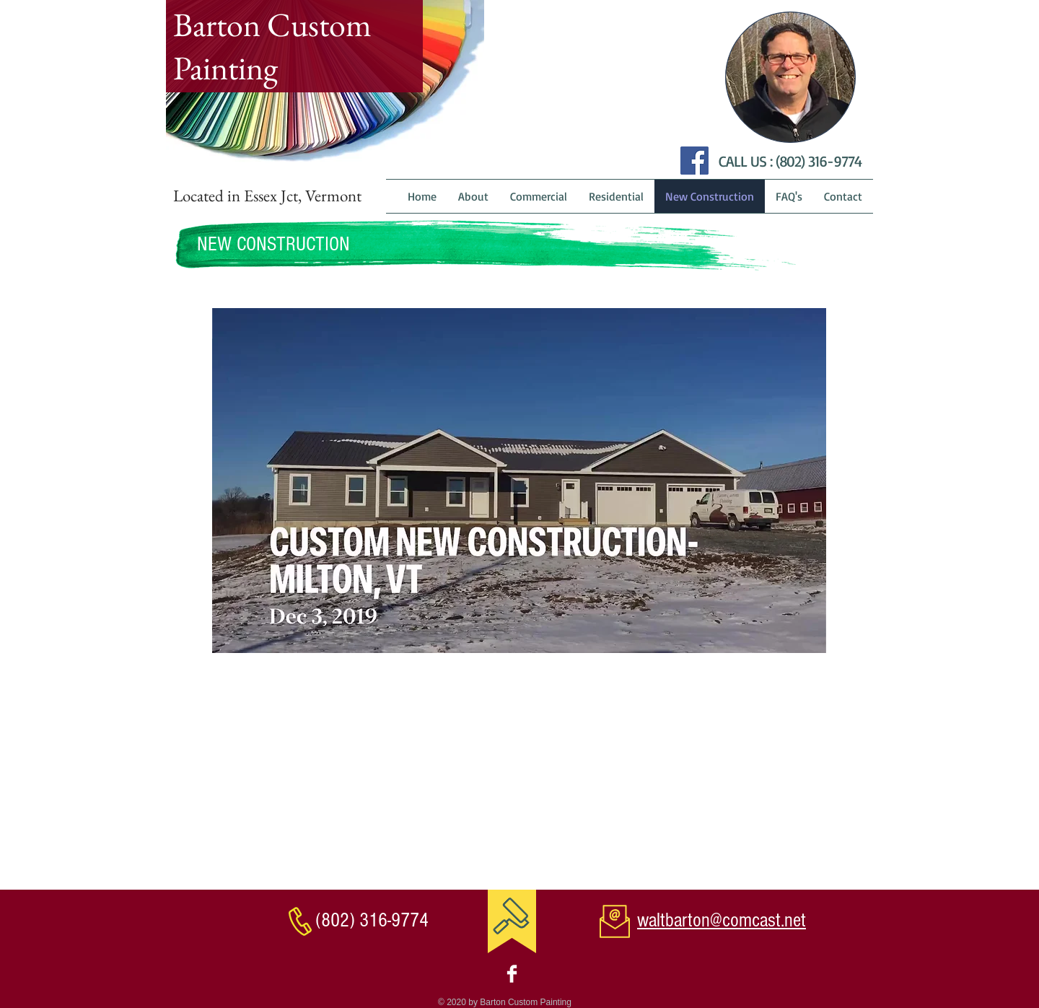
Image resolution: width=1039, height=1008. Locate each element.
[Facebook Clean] (512, 974)
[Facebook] (694, 160)
